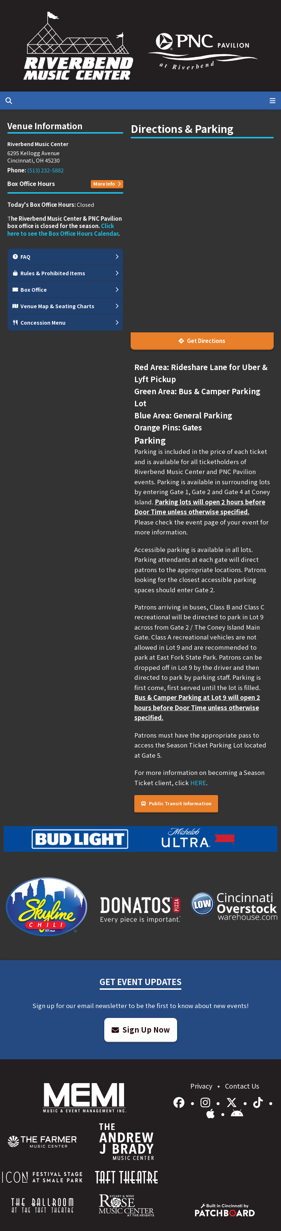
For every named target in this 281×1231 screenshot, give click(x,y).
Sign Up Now (141, 1029)
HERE (198, 782)
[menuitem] (42, 1142)
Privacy (202, 1085)
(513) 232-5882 (45, 170)
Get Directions (202, 340)
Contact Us (242, 1085)
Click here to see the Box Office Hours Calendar (62, 229)
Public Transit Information (176, 803)
